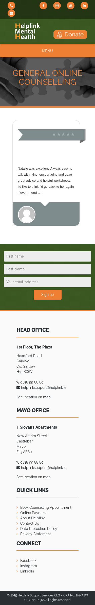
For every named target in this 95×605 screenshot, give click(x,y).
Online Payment (33, 513)
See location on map (33, 397)
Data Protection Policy (38, 529)
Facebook (28, 561)
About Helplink (32, 518)
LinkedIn (27, 571)
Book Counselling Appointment (45, 507)
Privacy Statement (35, 534)
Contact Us (29, 523)
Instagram (28, 566)
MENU (47, 51)
